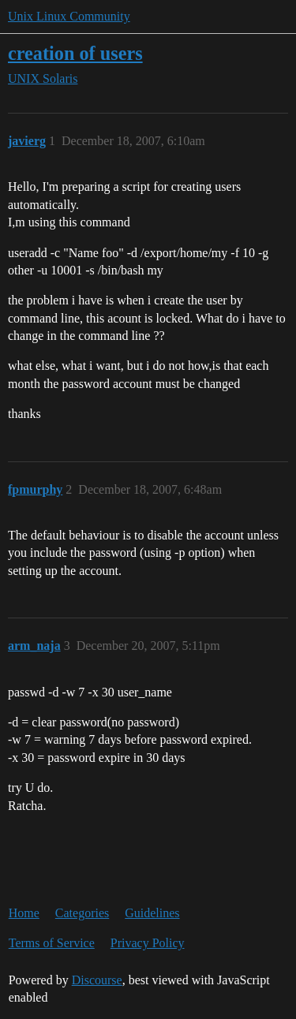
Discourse (97, 980)
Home (24, 913)
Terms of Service (52, 943)
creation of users (75, 53)
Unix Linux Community (69, 16)
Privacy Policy (148, 943)
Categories (82, 913)
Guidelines (152, 913)
